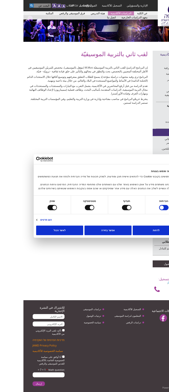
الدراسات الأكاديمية (97, 13)
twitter (160, 318)
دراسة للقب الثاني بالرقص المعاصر (151, 140)
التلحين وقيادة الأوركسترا (153, 114)
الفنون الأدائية (153, 85)
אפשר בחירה (84, 230)
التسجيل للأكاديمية (88, 5)
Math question (32, 369)
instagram (157, 326)
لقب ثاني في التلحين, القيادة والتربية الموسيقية (149, 152)
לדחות (132, 230)
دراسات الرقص (110, 322)
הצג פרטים (22, 219)
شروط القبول (147, 264)
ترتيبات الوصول (70, 315)
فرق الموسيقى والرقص (49, 13)
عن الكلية (119, 13)
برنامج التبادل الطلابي (151, 242)
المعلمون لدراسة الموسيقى (104, 315)
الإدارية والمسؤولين (113, 5)
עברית (51, 5)
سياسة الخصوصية (69, 322)
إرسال (15, 383)
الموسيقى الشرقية (151, 68)
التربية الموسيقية (152, 73)
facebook (140, 318)
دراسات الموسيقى (69, 309)
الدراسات (157, 61)
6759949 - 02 (152, 283)
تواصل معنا (157, 290)
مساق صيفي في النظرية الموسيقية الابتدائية (151, 95)
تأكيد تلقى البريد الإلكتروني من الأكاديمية (26, 332)
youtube (150, 318)
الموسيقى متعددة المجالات (151, 123)
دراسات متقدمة (154, 132)
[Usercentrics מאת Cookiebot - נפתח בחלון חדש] (27, 159)
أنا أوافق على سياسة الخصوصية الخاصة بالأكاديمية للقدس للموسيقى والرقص (27, 360)
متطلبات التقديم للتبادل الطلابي (148, 250)
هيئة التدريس (74, 13)
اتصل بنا (88, 17)
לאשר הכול (36, 230)
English (64, 5)
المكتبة (26, 13)
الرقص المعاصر (152, 79)
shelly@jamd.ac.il (156, 286)
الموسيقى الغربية (153, 105)
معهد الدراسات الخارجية (111, 17)
